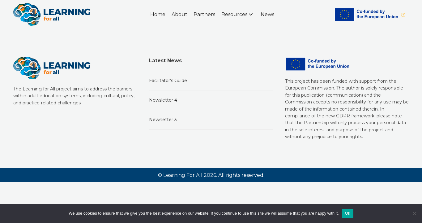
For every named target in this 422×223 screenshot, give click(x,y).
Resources (237, 14)
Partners (204, 14)
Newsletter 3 (163, 119)
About (179, 14)
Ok (347, 213)
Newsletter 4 (163, 100)
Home (157, 14)
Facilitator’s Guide (168, 80)
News (267, 14)
